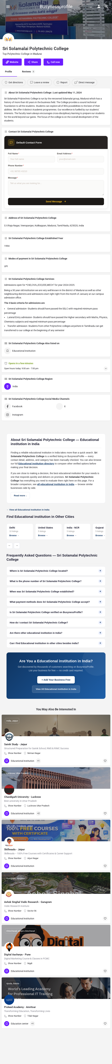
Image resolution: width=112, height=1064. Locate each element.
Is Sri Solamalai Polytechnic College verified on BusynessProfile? (56, 612)
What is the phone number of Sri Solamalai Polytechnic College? (56, 581)
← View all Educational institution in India (28, 509)
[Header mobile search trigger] (106, 6)
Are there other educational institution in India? (56, 633)
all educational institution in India (55, 484)
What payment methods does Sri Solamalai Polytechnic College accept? (56, 602)
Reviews (28, 71)
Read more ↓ (20, 495)
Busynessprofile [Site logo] (56, 6)
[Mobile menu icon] (8, 6)
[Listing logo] (8, 39)
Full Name (13, 153)
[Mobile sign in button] (99, 6)
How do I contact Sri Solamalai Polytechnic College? (56, 623)
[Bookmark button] (105, 761)
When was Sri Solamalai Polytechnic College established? (56, 592)
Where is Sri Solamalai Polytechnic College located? (56, 571)
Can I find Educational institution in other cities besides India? (56, 643)
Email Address (64, 153)
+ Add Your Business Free (56, 679)
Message (13, 178)
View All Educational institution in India (56, 689)
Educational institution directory (36, 463)
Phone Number (16, 165)
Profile (8, 71)
